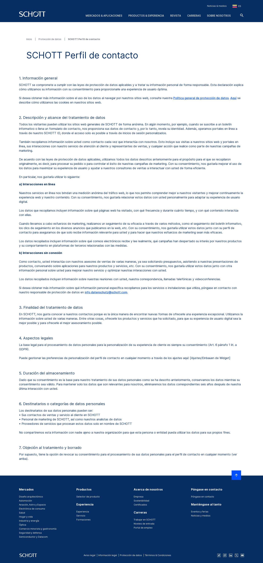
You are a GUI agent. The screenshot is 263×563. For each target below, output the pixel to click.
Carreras (194, 15)
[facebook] (219, 555)
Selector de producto (88, 496)
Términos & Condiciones (158, 555)
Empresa (138, 496)
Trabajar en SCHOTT (144, 519)
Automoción (25, 500)
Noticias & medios (217, 6)
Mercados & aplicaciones (104, 15)
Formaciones (83, 519)
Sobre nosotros (219, 15)
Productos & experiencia (146, 15)
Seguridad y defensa (30, 532)
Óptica (22, 524)
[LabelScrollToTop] (236, 475)
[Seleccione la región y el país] (236, 6)
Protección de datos (50, 39)
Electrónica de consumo (32, 508)
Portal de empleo (143, 527)
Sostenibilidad (141, 500)
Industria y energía (29, 520)
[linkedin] (230, 555)
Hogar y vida (26, 516)
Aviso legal (89, 555)
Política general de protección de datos (201, 98)
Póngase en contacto (202, 496)
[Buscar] (242, 15)
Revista (175, 15)
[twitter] (236, 555)
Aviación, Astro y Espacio (32, 504)
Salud (22, 512)
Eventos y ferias (199, 511)
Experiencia (82, 511)
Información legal (107, 555)
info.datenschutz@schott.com (106, 292)
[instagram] (224, 555)
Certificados (140, 504)
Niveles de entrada (144, 523)
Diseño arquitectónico (31, 496)
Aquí (233, 98)
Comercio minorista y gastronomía (37, 528)
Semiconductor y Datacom (33, 536)
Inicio (29, 39)
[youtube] (242, 555)
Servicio (80, 515)
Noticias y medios (200, 515)
